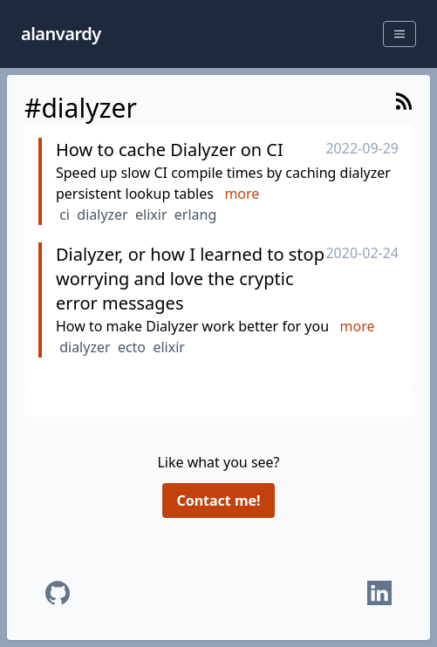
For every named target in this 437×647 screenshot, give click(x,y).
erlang (195, 214)
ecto (132, 347)
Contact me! (218, 500)
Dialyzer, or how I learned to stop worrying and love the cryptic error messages (190, 278)
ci (64, 214)
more (241, 193)
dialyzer (102, 214)
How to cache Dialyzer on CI (169, 149)
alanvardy (61, 33)
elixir (151, 214)
